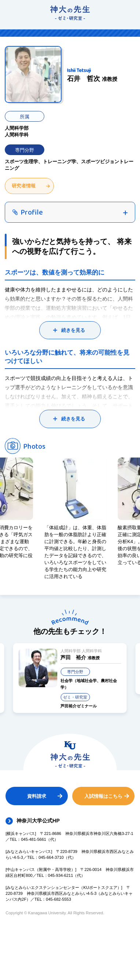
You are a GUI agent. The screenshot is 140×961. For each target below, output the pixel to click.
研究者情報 (24, 186)
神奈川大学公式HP (37, 821)
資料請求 (36, 796)
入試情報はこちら (103, 796)
